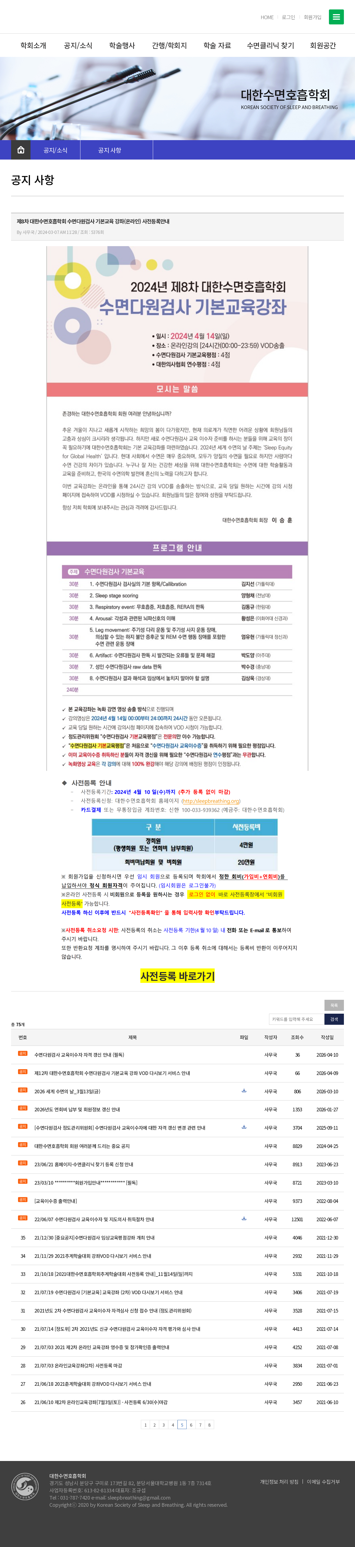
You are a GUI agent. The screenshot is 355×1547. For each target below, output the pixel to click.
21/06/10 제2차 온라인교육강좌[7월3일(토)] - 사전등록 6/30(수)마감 (101, 1402)
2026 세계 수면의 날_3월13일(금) (67, 1091)
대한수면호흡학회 (51, 16)
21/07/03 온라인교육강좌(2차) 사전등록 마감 (78, 1365)
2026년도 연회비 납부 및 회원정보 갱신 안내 (77, 1109)
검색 (334, 1019)
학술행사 (122, 45)
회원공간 (323, 45)
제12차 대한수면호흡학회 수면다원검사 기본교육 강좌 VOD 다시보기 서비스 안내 (112, 1072)
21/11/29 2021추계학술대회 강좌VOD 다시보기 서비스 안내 (92, 1255)
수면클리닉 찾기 (270, 45)
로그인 (288, 17)
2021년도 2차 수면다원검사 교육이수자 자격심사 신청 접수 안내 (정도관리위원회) (113, 1310)
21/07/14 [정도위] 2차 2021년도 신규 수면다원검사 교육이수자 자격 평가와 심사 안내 (117, 1328)
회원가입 (312, 17)
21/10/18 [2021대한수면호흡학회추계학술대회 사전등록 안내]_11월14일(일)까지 (113, 1273)
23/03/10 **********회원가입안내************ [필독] (85, 1182)
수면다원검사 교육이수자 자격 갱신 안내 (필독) (79, 1054)
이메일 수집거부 (323, 1481)
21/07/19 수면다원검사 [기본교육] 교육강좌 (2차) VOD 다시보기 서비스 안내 (108, 1292)
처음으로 (21, 150)
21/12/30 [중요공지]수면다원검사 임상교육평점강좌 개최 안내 (94, 1237)
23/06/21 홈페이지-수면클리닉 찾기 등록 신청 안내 (83, 1164)
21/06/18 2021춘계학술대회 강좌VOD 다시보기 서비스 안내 (92, 1383)
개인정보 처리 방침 (279, 1481)
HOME (267, 17)
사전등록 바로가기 (177, 975)
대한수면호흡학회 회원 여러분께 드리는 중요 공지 (82, 1145)
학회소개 (33, 45)
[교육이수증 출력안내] (55, 1200)
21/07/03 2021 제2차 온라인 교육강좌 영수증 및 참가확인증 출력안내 (101, 1347)
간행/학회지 (169, 45)
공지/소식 (78, 45)
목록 (334, 1005)
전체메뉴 (336, 16)
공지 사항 (109, 149)
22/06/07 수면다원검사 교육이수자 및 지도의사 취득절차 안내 (94, 1219)
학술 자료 (217, 45)
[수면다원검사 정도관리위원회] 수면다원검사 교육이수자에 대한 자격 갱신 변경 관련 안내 (119, 1127)
